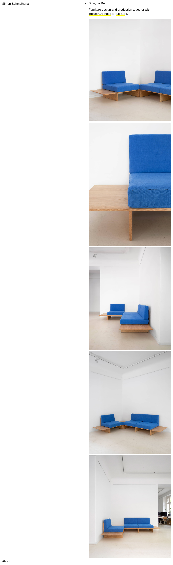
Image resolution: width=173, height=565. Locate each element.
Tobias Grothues (100, 14)
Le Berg (121, 14)
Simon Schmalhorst (15, 3)
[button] (3, 561)
